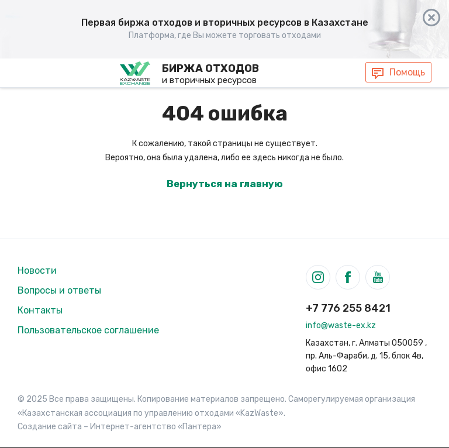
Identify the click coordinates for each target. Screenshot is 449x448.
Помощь (407, 72)
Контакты (40, 310)
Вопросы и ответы (59, 290)
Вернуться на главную (225, 183)
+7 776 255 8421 (348, 308)
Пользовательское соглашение (88, 330)
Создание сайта (50, 427)
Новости (37, 270)
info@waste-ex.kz (341, 325)
